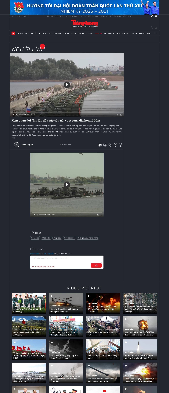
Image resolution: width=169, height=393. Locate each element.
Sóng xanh (42, 33)
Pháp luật (81, 33)
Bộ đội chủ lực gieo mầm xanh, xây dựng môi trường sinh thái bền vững (27, 309)
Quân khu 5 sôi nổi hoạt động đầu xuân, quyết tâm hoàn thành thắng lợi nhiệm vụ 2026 (65, 332)
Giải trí (118, 33)
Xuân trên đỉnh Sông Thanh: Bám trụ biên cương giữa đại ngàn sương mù (28, 332)
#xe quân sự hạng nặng (88, 238)
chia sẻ (100, 145)
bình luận (121, 145)
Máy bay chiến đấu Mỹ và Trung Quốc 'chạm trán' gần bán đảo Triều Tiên (65, 378)
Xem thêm (155, 33)
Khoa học (134, 33)
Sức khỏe (57, 33)
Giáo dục (125, 33)
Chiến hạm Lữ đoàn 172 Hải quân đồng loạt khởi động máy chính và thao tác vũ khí (28, 378)
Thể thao (90, 33)
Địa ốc (50, 33)
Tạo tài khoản (49, 253)
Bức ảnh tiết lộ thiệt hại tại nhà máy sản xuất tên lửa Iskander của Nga (139, 309)
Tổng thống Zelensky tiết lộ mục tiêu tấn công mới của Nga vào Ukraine (102, 309)
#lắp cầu (57, 238)
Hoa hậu (142, 33)
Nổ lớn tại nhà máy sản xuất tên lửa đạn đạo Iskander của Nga (139, 356)
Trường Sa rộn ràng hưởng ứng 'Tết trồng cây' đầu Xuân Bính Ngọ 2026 (28, 355)
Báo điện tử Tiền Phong (84, 23)
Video (149, 33)
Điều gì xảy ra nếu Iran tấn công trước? (102, 356)
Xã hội (27, 33)
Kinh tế (33, 33)
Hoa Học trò (106, 16)
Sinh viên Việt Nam (91, 16)
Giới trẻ (73, 33)
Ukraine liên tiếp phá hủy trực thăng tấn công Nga (64, 310)
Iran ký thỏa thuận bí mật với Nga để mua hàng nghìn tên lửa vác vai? (103, 332)
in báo (115, 145)
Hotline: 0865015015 (55, 16)
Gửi (96, 265)
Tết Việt (20, 33)
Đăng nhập (34, 253)
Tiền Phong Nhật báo (74, 16)
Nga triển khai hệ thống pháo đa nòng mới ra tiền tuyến (102, 379)
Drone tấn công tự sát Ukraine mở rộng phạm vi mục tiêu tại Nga (140, 379)
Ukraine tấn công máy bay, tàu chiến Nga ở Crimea (64, 356)
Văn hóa (111, 33)
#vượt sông (69, 238)
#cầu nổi (35, 238)
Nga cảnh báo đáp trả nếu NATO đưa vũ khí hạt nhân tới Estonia (139, 333)
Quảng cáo (127, 16)
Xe (105, 33)
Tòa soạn (117, 16)
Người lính (98, 33)
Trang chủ (13, 33)
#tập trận (46, 238)
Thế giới (66, 33)
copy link (110, 145)
